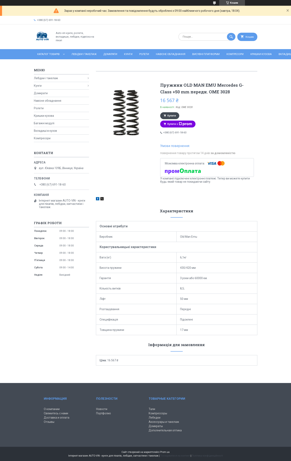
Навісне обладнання (170, 54)
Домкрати (110, 54)
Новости (101, 409)
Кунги (128, 54)
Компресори (235, 54)
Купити (172, 115)
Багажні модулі (44, 123)
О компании (52, 409)
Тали (152, 409)
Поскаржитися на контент (175, 455)
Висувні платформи (206, 54)
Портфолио (103, 413)
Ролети (144, 54)
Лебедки (154, 417)
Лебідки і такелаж (84, 54)
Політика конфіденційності (207, 455)
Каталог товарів (48, 54)
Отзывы (49, 421)
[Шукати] (231, 37)
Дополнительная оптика (165, 430)
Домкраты (156, 426)
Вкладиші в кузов (45, 130)
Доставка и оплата (56, 417)
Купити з (180, 124)
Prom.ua (165, 452)
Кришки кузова (261, 54)
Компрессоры (158, 413)
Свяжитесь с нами (56, 413)
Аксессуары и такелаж (164, 421)
